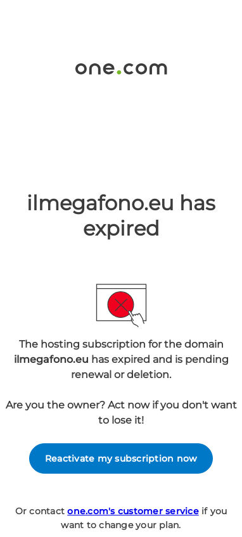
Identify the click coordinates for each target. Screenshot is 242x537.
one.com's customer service (133, 511)
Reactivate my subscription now (121, 458)
